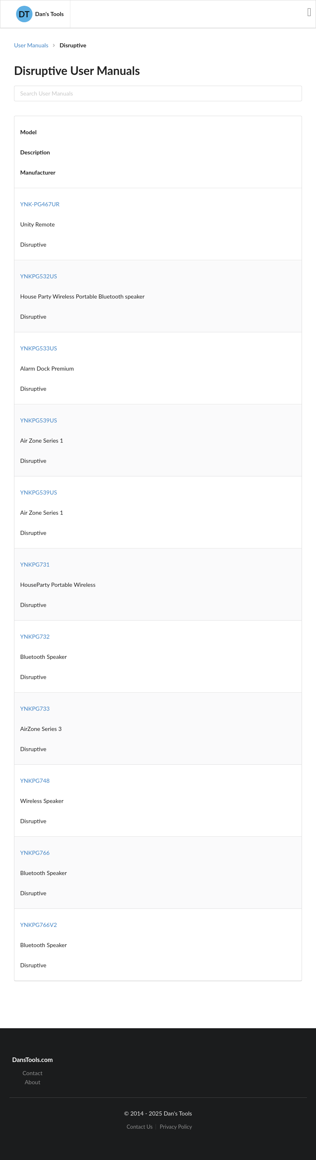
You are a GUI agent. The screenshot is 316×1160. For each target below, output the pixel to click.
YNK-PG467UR (40, 204)
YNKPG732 (35, 636)
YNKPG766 (35, 852)
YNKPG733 (35, 708)
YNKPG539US (38, 420)
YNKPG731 (35, 564)
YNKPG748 (35, 780)
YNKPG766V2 (38, 924)
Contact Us (140, 1127)
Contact (33, 1073)
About (32, 1081)
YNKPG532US (38, 276)
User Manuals (31, 45)
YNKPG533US (38, 348)
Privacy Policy (176, 1127)
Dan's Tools (40, 14)
